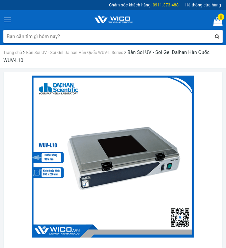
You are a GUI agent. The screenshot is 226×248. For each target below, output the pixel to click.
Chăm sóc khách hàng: (143, 5)
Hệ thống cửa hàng (203, 5)
